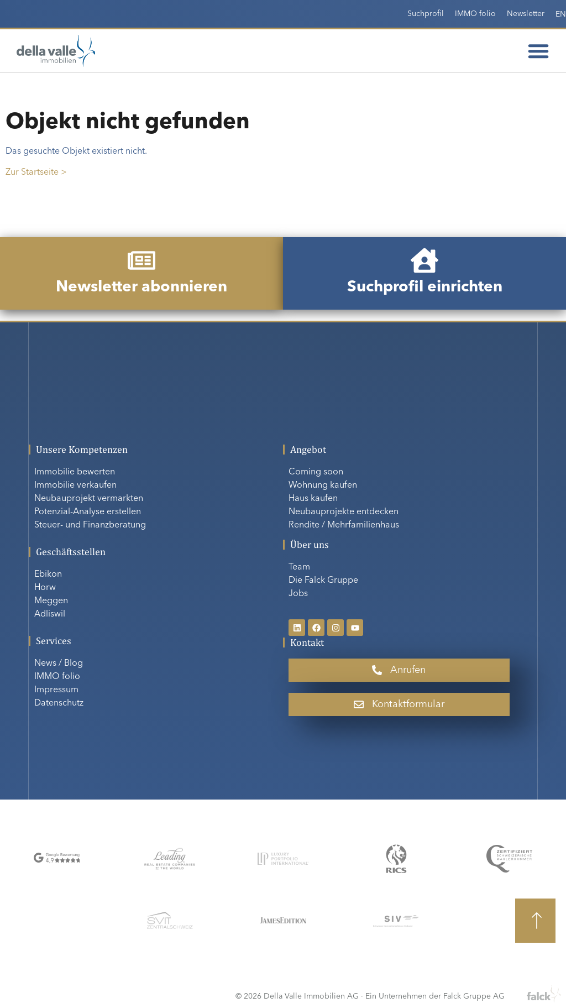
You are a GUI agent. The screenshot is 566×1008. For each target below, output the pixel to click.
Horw (45, 587)
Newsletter (525, 14)
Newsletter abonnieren (141, 287)
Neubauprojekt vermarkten (88, 498)
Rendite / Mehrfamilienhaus (344, 525)
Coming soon (316, 472)
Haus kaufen (313, 498)
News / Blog (58, 663)
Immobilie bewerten (74, 472)
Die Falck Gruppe (323, 580)
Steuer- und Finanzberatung (90, 525)
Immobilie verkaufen (75, 485)
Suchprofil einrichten (424, 287)
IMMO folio (475, 14)
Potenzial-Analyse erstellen (87, 512)
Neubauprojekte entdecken (344, 512)
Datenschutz (58, 703)
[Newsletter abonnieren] (141, 260)
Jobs (298, 593)
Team (299, 567)
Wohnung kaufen (323, 485)
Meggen (51, 601)
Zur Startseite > (36, 172)
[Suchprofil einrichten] (424, 260)
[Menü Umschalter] (538, 51)
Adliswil (49, 614)
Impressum (56, 690)
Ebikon (48, 574)
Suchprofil (425, 14)
